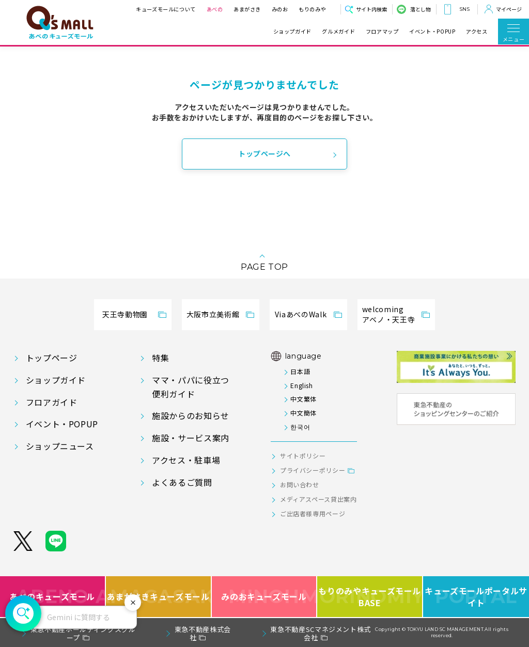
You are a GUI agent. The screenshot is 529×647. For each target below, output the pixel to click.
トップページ (51, 357)
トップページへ (264, 153)
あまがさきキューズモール (159, 596)
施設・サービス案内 (190, 438)
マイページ (509, 9)
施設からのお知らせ (190, 415)
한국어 (300, 426)
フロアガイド (51, 402)
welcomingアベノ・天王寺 (388, 314)
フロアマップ (382, 31)
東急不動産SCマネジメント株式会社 (320, 633)
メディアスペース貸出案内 (318, 499)
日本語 (300, 371)
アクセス (477, 31)
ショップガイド (292, 31)
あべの (214, 9)
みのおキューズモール (263, 596)
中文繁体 (303, 398)
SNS (464, 9)
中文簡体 (303, 412)
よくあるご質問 (182, 482)
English (301, 385)
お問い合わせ (299, 484)
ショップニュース (60, 446)
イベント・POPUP (432, 31)
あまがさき (247, 9)
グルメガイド (338, 31)
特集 (160, 357)
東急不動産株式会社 (203, 633)
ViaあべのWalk (300, 314)
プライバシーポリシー (312, 470)
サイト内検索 (371, 9)
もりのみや (312, 9)
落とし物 (420, 9)
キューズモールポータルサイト (476, 596)
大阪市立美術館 (212, 314)
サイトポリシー (302, 455)
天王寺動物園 (125, 314)
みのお (279, 9)
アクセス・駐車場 (186, 460)
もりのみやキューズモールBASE (370, 596)
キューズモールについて (166, 9)
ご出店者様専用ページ (312, 513)
